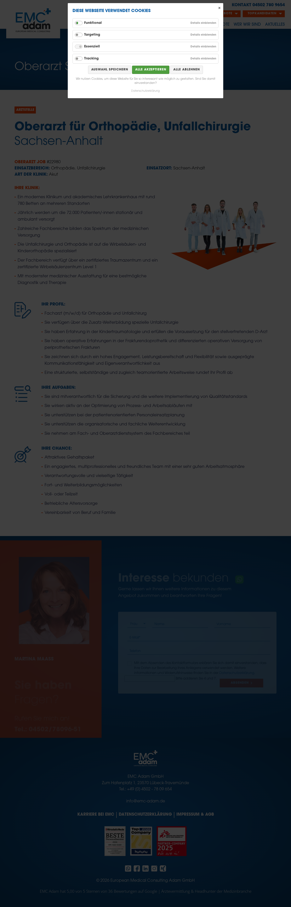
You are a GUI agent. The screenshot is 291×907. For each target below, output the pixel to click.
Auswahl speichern (109, 69)
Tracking (91, 58)
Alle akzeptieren (150, 69)
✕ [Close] (219, 8)
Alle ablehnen (186, 69)
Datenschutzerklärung (145, 91)
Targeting (92, 34)
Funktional (93, 23)
